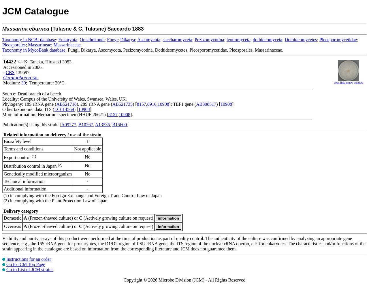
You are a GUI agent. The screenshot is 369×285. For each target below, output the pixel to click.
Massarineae (39, 44)
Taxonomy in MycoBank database (33, 50)
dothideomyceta (267, 39)
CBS (10, 72)
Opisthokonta (92, 39)
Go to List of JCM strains (29, 269)
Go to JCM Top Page (25, 264)
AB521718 (67, 104)
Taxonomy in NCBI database (29, 39)
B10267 (85, 124)
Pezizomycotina (209, 39)
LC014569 (64, 109)
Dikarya (127, 39)
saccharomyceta (177, 39)
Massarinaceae (67, 44)
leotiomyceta (239, 39)
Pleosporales (14, 44)
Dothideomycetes (301, 39)
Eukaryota (67, 39)
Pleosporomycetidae (338, 39)
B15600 (119, 124)
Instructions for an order (28, 259)
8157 (141, 104)
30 (23, 82)
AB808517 (206, 104)
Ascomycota (148, 39)
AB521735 (122, 104)
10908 (163, 104)
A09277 (68, 124)
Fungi (112, 39)
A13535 (102, 124)
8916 (152, 104)
